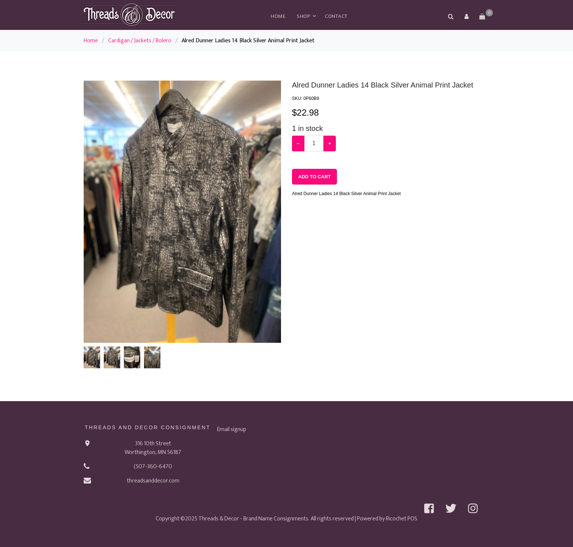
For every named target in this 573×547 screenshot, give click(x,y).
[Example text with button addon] (314, 143)
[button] (466, 16)
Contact (336, 16)
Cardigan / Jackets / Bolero (139, 41)
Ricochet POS (401, 519)
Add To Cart (314, 176)
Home (278, 16)
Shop (303, 16)
